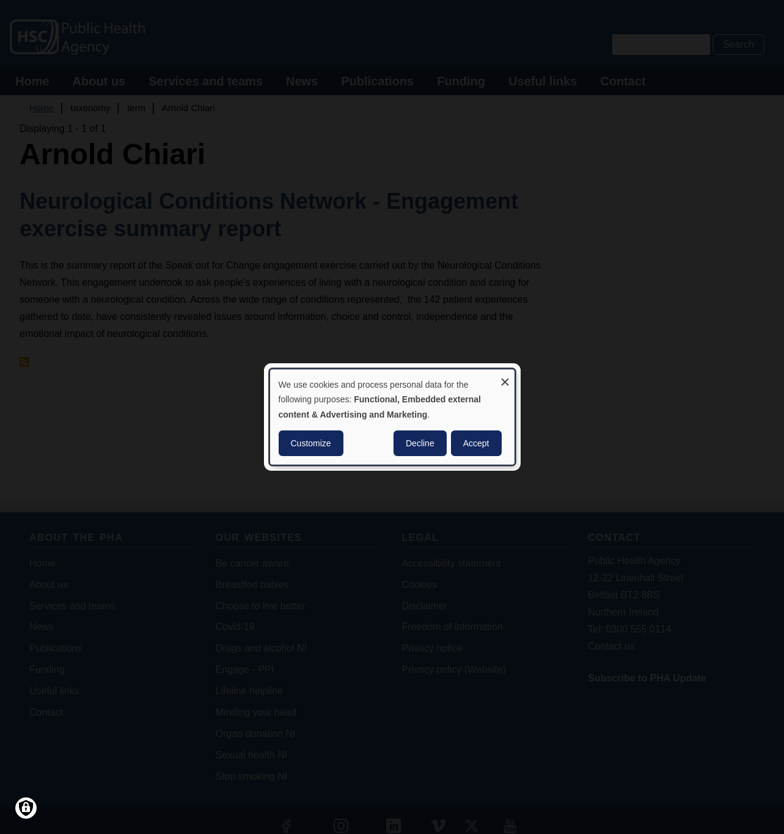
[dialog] (392, 417)
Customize (311, 443)
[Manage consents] (26, 808)
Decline (420, 443)
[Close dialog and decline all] (505, 377)
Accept (476, 443)
